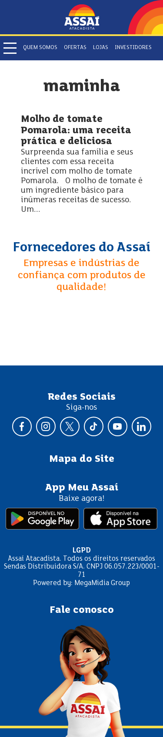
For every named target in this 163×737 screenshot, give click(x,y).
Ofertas (75, 48)
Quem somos (40, 48)
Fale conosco (82, 610)
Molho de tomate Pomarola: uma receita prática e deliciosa (76, 131)
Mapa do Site (81, 459)
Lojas (100, 48)
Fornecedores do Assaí (81, 248)
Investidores (133, 48)
